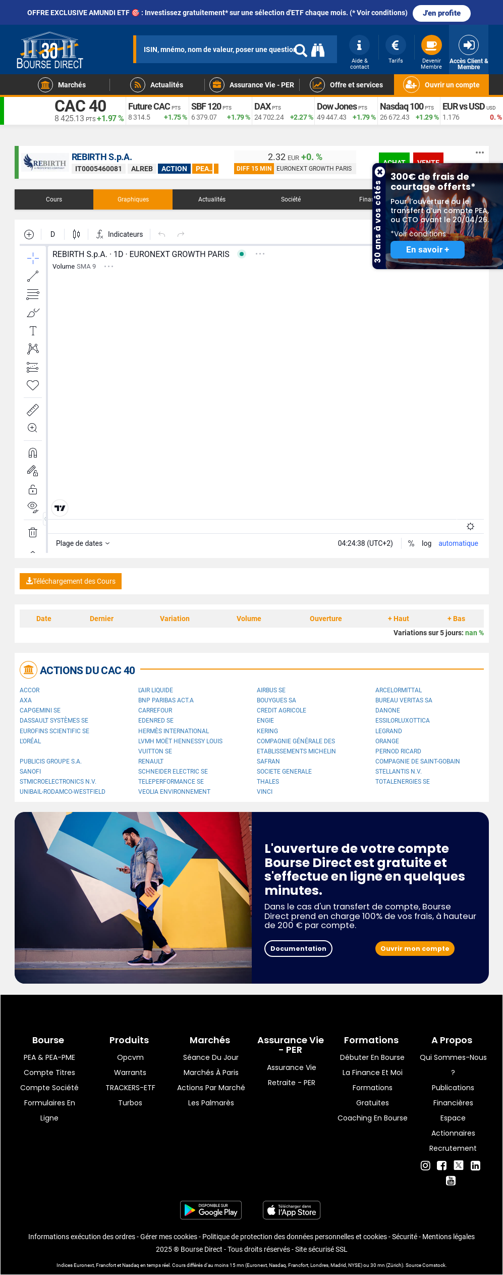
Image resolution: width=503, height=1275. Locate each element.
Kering (267, 731)
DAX (262, 106)
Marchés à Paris (211, 1072)
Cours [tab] (54, 199)
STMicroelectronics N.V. (58, 781)
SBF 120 (206, 106)
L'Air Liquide (155, 690)
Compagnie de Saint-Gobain (417, 761)
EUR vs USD (463, 106)
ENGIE (265, 720)
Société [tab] (291, 199)
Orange (387, 741)
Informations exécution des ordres (81, 1237)
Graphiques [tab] (133, 199)
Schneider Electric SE (173, 771)
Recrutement (453, 1148)
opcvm (130, 1057)
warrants (130, 1072)
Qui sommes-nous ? (453, 1065)
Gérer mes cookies (168, 1237)
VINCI (264, 791)
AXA (26, 700)
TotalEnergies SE (402, 781)
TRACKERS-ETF (130, 1088)
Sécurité (404, 1237)
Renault (150, 761)
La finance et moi (373, 1072)
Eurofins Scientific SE (54, 731)
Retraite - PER (291, 1083)
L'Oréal (30, 741)
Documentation (298, 948)
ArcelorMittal (398, 690)
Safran (268, 761)
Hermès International (173, 731)
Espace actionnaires (453, 1125)
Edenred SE (156, 720)
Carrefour (155, 710)
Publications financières (453, 1095)
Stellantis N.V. (398, 771)
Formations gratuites (373, 1095)
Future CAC (149, 106)
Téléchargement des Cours (71, 581)
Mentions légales (448, 1237)
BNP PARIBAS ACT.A (166, 700)
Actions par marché (211, 1088)
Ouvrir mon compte (415, 948)
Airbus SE (271, 690)
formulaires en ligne (49, 1110)
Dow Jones (337, 106)
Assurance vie (291, 1067)
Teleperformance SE (171, 781)
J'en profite (442, 13)
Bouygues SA (276, 700)
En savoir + (427, 249)
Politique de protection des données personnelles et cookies (294, 1237)
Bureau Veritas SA (403, 700)
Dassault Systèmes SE (54, 720)
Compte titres (49, 1072)
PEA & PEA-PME (49, 1057)
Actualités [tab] (212, 199)
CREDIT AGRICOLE (281, 710)
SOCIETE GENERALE (284, 771)
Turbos (130, 1103)
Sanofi (30, 771)
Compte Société (49, 1088)
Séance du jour (211, 1057)
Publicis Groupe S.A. (51, 761)
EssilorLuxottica (402, 720)
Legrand (388, 731)
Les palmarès (211, 1103)
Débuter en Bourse (372, 1057)
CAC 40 (80, 106)
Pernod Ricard (398, 751)
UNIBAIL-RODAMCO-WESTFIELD (62, 791)
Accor (29, 690)
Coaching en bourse (373, 1118)
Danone (387, 710)
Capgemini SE (40, 710)
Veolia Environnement (174, 791)
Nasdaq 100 (401, 106)
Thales (268, 781)
